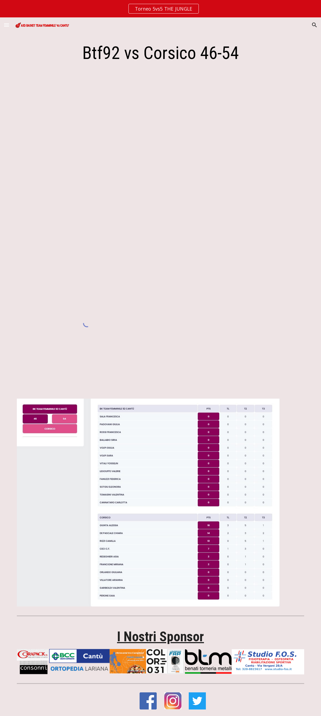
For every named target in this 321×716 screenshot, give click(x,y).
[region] (160, 8)
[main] (160, 53)
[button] (6, 24)
